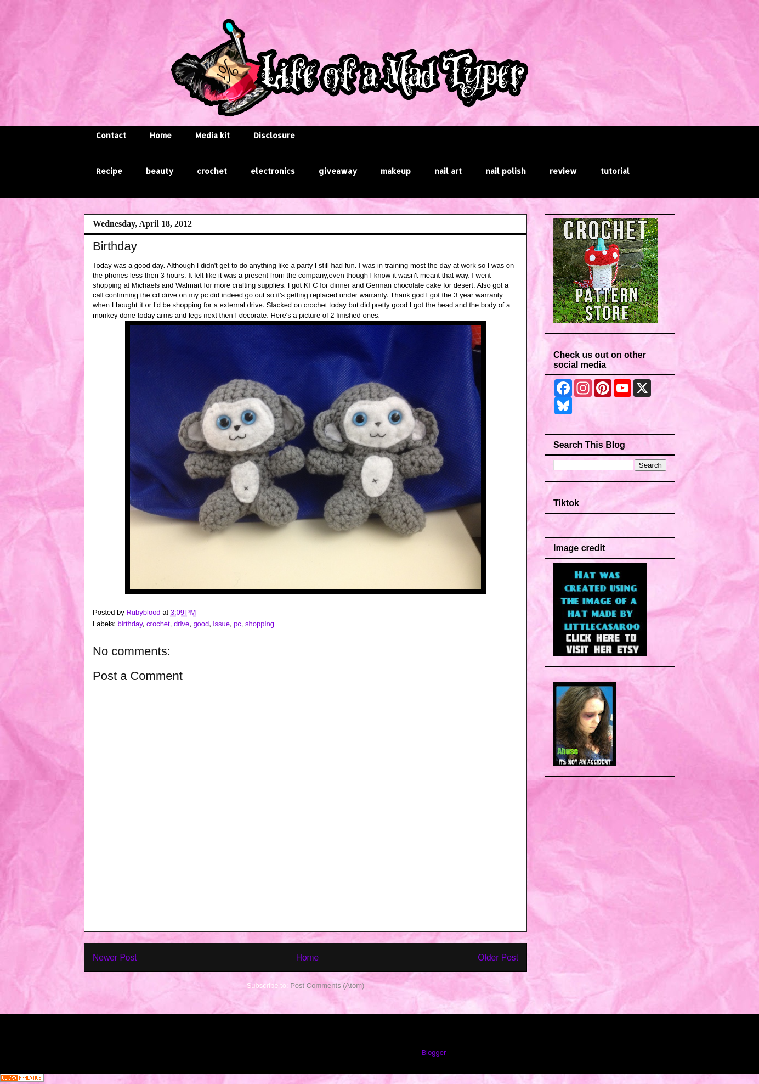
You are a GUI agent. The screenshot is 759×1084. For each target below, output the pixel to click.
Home (161, 135)
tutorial (615, 171)
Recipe (109, 171)
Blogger (433, 1052)
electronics (273, 171)
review (563, 171)
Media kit (212, 135)
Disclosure (274, 135)
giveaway (338, 171)
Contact (111, 135)
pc (237, 624)
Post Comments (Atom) (327, 985)
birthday (130, 624)
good (201, 624)
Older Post (498, 957)
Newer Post (115, 957)
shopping (259, 624)
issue (221, 624)
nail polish (505, 171)
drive (181, 624)
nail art (448, 171)
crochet (212, 171)
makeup (396, 171)
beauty (159, 171)
